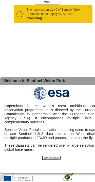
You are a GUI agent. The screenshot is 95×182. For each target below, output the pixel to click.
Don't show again (51, 158)
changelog (34, 18)
